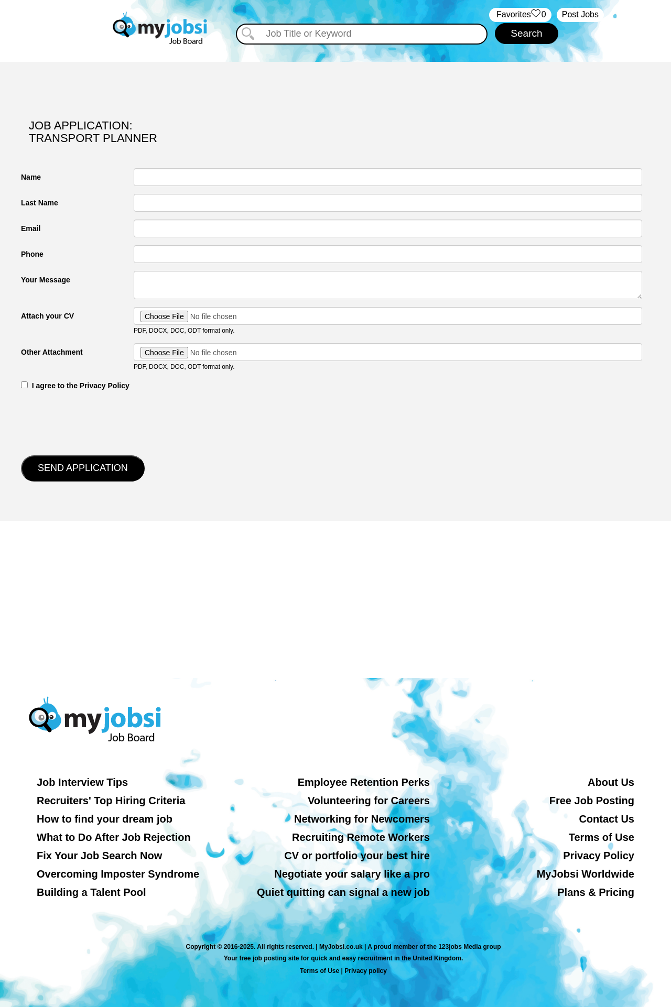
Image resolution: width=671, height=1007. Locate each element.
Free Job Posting (591, 800)
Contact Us (606, 819)
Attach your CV (47, 316)
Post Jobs (580, 14)
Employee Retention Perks (364, 782)
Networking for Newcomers (362, 819)
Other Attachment (52, 352)
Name (31, 177)
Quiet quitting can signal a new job (343, 892)
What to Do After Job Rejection (114, 837)
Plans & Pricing (595, 892)
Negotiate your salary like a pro (352, 874)
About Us (611, 782)
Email (30, 228)
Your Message (45, 280)
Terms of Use (601, 837)
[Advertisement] (335, 599)
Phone (32, 254)
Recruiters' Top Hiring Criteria (111, 800)
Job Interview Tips (82, 782)
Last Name (39, 203)
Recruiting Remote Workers (361, 837)
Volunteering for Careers (369, 800)
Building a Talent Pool (91, 892)
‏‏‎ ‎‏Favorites (520, 15)
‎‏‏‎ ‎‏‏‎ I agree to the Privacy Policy (75, 385)
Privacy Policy (598, 855)
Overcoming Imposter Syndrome (118, 874)
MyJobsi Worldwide (585, 874)
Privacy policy (365, 971)
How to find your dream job (104, 819)
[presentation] (100, 421)
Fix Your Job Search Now (99, 855)
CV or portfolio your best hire (357, 855)
